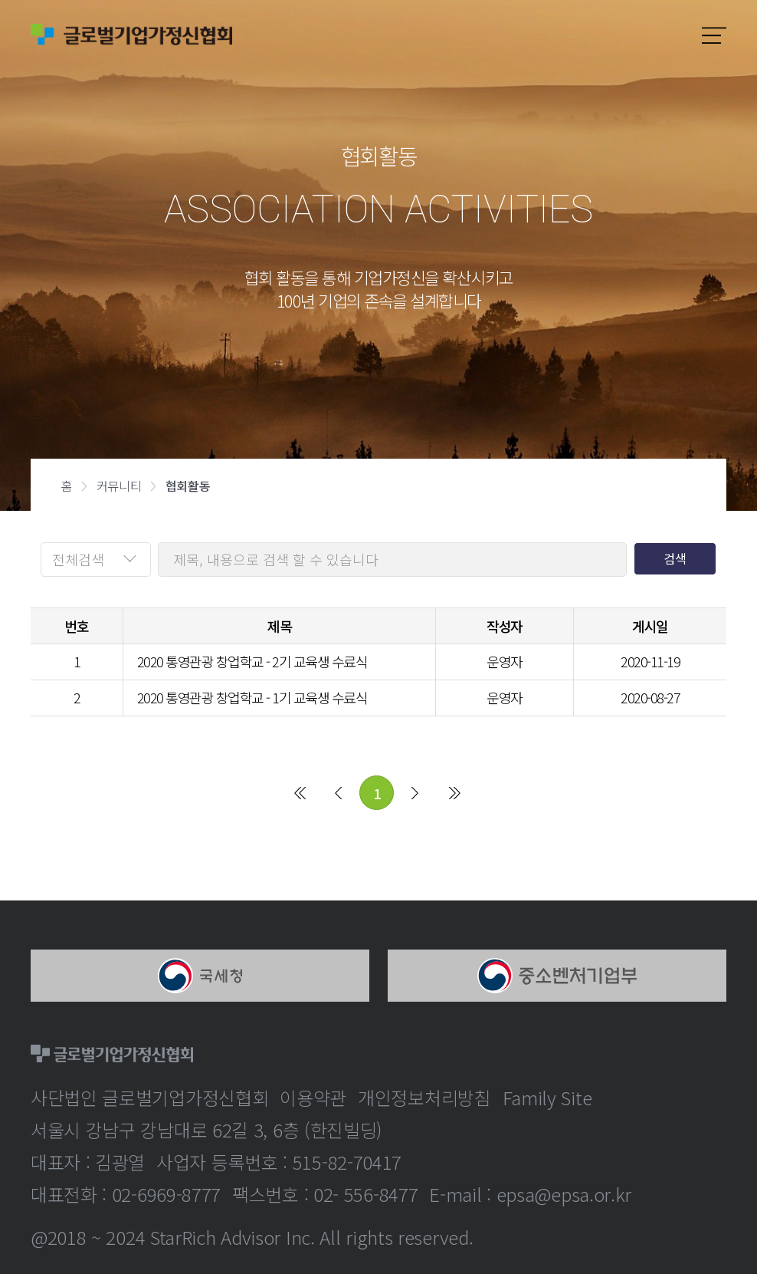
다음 (415, 792)
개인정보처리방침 (424, 1097)
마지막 (455, 792)
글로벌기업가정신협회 (131, 35)
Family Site (547, 1097)
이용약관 (313, 1097)
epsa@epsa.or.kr (564, 1193)
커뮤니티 (119, 485)
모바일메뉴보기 (714, 35)
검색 (675, 558)
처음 (300, 792)
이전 (338, 792)
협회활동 (187, 485)
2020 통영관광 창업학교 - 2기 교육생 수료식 (252, 661)
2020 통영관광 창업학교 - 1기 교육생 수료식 (252, 697)
